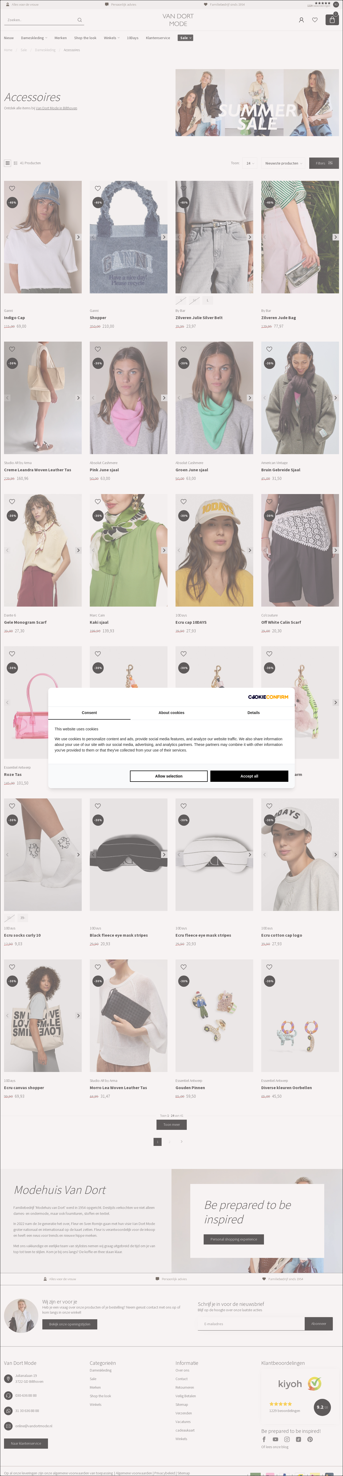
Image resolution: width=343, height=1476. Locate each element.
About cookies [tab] (171, 713)
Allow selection (168, 776)
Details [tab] (254, 713)
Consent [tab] (89, 713)
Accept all (249, 776)
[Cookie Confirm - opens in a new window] (268, 697)
